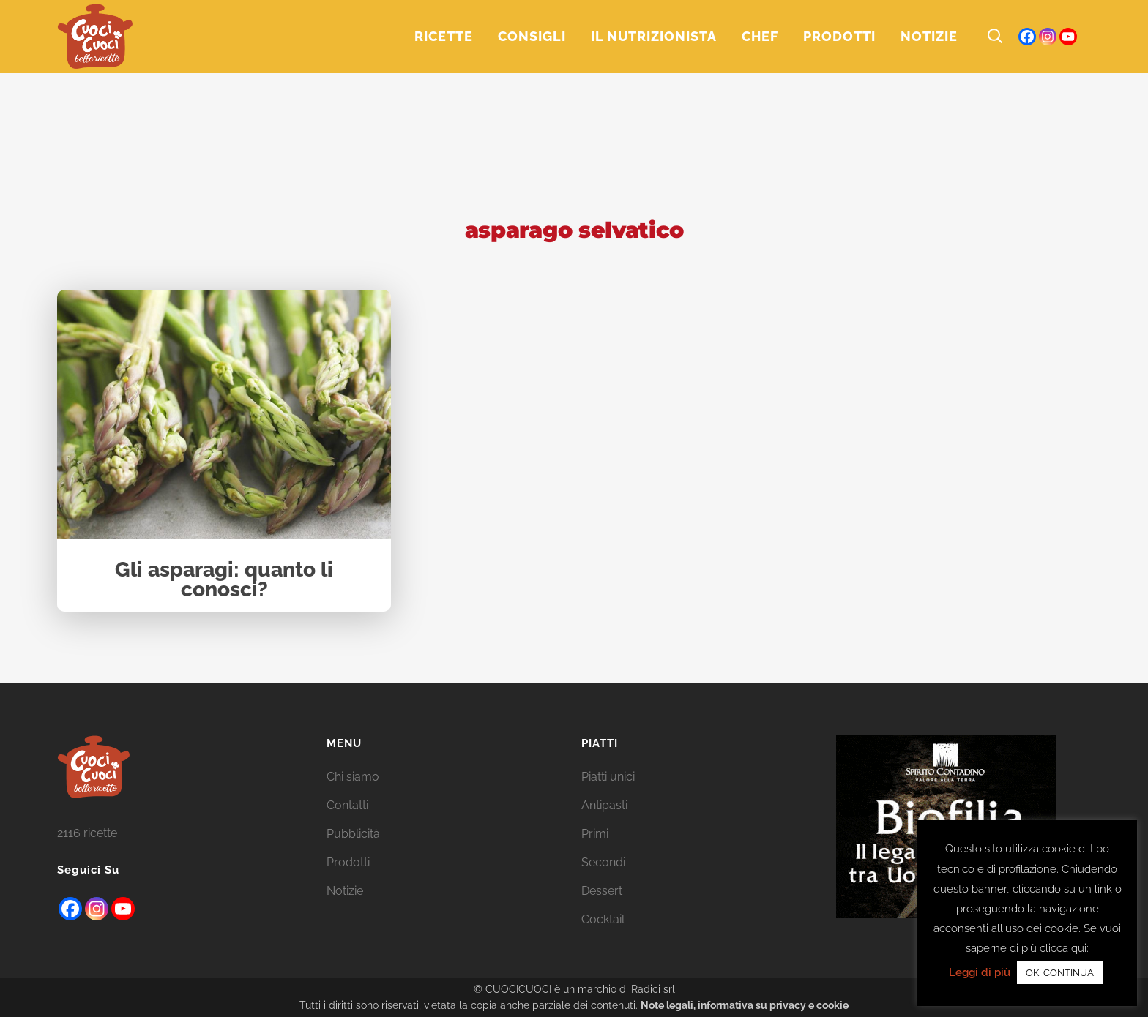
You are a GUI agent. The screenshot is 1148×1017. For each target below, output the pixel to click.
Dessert (601, 891)
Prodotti (348, 862)
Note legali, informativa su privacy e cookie (745, 1005)
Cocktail (603, 919)
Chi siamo (353, 777)
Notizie (345, 891)
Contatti (347, 805)
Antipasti (604, 805)
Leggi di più (979, 972)
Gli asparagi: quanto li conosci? (224, 580)
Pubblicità (353, 834)
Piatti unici (608, 777)
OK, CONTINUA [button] (1060, 972)
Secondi (603, 862)
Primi (594, 834)
